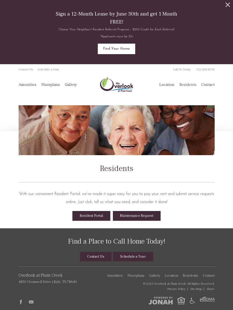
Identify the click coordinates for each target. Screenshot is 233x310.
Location (166, 84)
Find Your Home (116, 48)
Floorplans (50, 84)
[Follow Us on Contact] (31, 302)
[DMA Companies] (207, 300)
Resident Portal (91, 216)
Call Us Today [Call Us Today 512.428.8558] (194, 69)
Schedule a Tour (48, 69)
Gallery (71, 84)
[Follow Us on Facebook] (21, 302)
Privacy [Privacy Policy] (176, 289)
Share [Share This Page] (211, 289)
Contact (208, 84)
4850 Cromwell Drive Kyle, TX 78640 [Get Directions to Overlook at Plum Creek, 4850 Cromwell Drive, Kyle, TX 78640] (53, 278)
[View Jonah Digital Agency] (161, 300)
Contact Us (26, 69)
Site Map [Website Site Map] (196, 289)
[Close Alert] (227, 5)
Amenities (27, 84)
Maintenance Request (136, 216)
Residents (187, 84)
